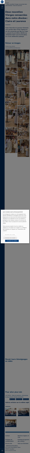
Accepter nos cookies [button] (12, 240)
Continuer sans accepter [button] (10, 238)
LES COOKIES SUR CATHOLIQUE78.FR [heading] (13, 212)
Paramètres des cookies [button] (10, 234)
